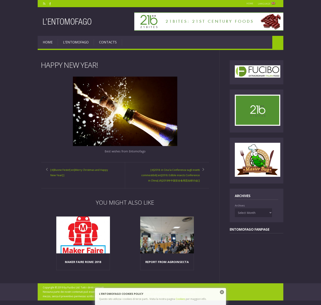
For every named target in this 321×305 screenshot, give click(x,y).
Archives (240, 205)
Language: (267, 3)
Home (247, 3)
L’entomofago (76, 42)
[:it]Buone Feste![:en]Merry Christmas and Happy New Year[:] (80, 172)
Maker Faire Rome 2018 (83, 266)
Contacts (108, 42)
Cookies (180, 299)
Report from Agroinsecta (167, 266)
